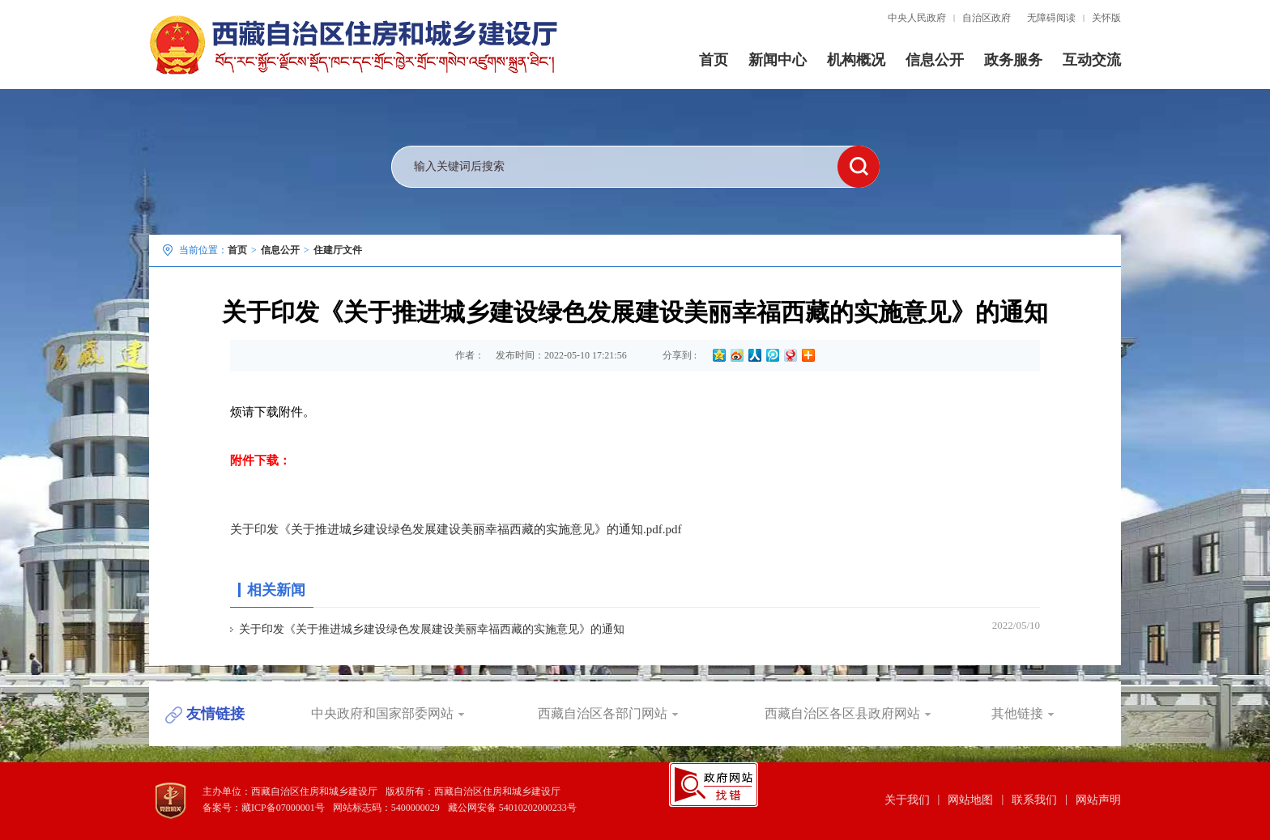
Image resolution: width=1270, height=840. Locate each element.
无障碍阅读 (1051, 17)
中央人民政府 (917, 17)
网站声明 (1098, 800)
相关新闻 (276, 590)
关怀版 (1106, 17)
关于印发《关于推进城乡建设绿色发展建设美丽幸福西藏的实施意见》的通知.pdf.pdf (456, 529)
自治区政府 (986, 17)
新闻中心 (777, 60)
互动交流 (1092, 60)
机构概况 (856, 60)
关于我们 (907, 800)
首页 (713, 60)
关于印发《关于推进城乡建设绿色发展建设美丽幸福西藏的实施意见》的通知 (431, 629)
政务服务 (1013, 60)
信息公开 (935, 60)
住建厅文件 (337, 250)
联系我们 (1034, 800)
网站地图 (970, 800)
